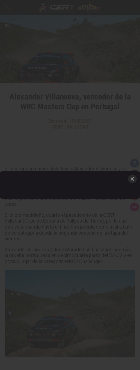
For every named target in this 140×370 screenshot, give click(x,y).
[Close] (132, 179)
